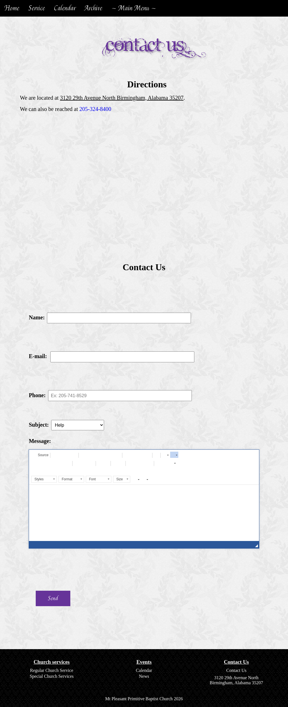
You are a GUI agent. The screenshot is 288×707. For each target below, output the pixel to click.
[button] (40, 455)
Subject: (39, 425)
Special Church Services (51, 676)
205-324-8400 (95, 109)
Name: (37, 317)
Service (36, 8)
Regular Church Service (51, 670)
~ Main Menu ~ (133, 8)
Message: (40, 441)
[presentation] (69, 570)
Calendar (65, 8)
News (144, 676)
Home (11, 8)
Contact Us (236, 670)
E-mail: (38, 356)
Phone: (37, 395)
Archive (93, 8)
